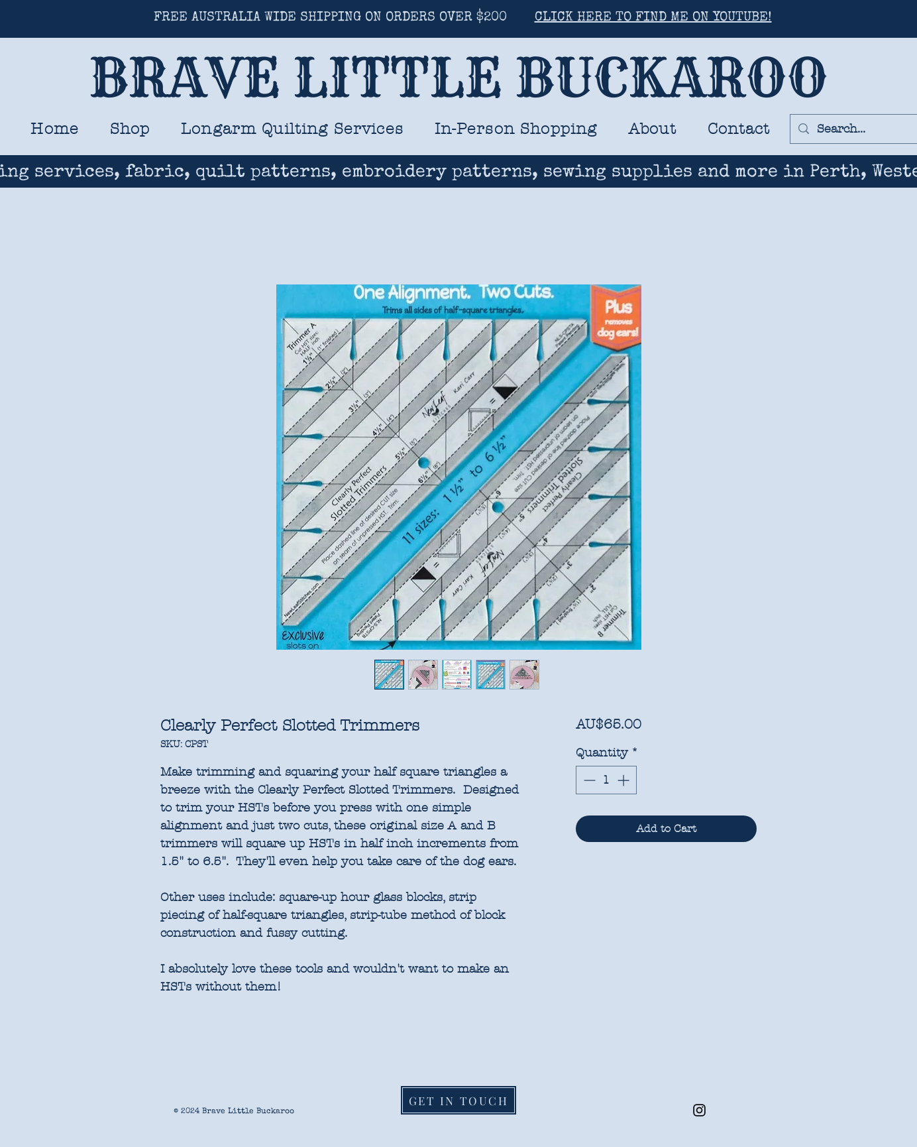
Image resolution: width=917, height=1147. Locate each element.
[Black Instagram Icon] (699, 1110)
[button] (292, 129)
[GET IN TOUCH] (458, 1100)
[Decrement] (588, 780)
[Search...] (853, 129)
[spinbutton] (606, 780)
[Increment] (624, 780)
